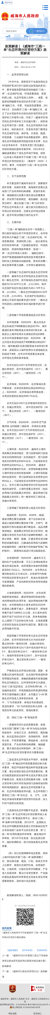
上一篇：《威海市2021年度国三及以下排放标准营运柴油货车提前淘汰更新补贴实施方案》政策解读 (25, 960)
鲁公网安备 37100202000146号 (25, 1007)
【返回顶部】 (13, 950)
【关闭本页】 (42, 950)
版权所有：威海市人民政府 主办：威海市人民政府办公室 (25, 1000)
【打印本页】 (27, 950)
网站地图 (13, 1013)
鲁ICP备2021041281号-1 (39, 1004)
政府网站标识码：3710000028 (13, 1004)
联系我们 (37, 1013)
